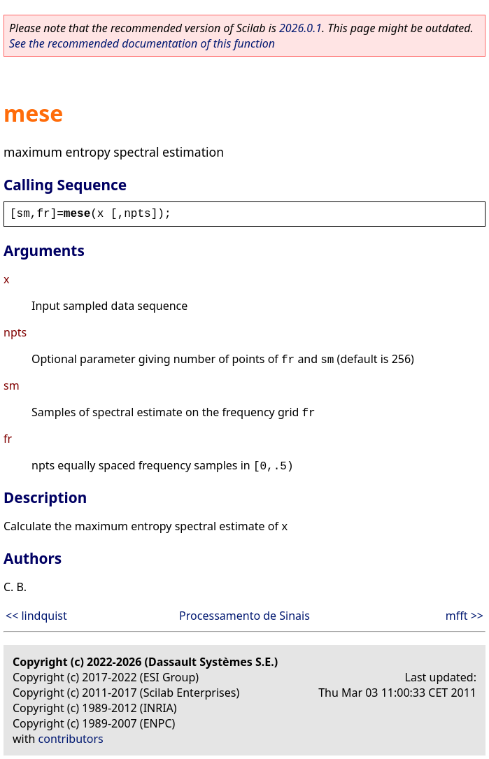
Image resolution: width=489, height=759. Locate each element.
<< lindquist (36, 615)
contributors (71, 738)
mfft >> (464, 615)
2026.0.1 (300, 28)
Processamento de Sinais (244, 615)
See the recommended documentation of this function (142, 43)
